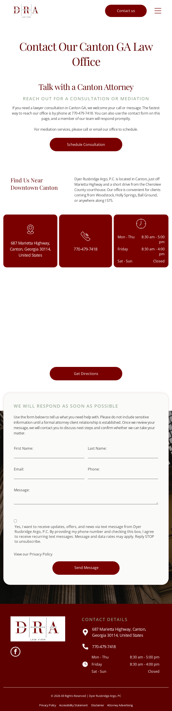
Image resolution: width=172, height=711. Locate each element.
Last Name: (97, 448)
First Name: (23, 448)
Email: (19, 469)
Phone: (94, 469)
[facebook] (15, 652)
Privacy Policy (41, 554)
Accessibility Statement (73, 705)
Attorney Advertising (120, 705)
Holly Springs (125, 195)
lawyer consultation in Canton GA (59, 107)
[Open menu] (158, 10)
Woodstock (105, 195)
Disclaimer (97, 705)
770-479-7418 (104, 646)
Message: (22, 489)
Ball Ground (147, 195)
